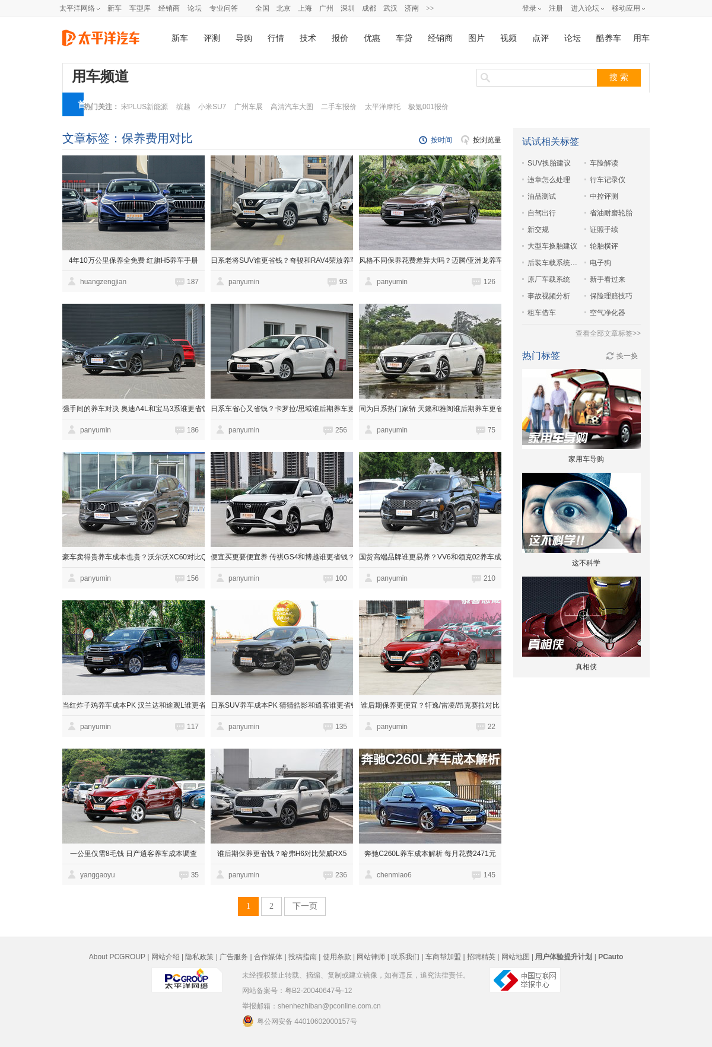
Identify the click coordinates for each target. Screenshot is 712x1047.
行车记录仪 (607, 180)
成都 (369, 8)
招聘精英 (481, 957)
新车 (114, 8)
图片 (476, 38)
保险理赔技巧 (611, 296)
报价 (340, 38)
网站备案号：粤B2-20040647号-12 (297, 990)
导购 (244, 38)
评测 (212, 38)
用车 (641, 38)
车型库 (140, 8)
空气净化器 (607, 312)
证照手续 (604, 229)
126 (489, 282)
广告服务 (234, 957)
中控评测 (604, 196)
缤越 (183, 107)
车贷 (404, 38)
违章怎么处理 (548, 180)
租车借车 (541, 312)
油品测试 (541, 196)
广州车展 (248, 107)
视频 (508, 38)
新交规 (538, 229)
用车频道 (100, 76)
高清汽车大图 (292, 107)
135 (341, 727)
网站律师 (371, 957)
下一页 (305, 906)
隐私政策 (199, 957)
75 (491, 430)
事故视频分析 (548, 296)
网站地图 (515, 957)
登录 (529, 8)
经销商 (169, 8)
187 (193, 282)
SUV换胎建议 (549, 163)
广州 (326, 8)
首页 (82, 108)
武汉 (390, 8)
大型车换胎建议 (552, 246)
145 (489, 875)
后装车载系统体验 (552, 263)
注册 (556, 8)
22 (491, 727)
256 (341, 430)
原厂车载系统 (548, 279)
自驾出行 (541, 213)
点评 (540, 38)
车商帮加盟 (443, 957)
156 (193, 578)
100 (341, 578)
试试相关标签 (550, 141)
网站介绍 (165, 957)
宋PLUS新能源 (144, 107)
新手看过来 (607, 279)
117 (193, 727)
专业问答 (223, 8)
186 (193, 430)
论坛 (194, 8)
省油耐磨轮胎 (611, 213)
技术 (308, 38)
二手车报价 (339, 107)
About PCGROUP (117, 957)
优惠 (372, 38)
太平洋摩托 (383, 107)
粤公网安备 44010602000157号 (299, 1021)
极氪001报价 (428, 107)
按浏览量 (487, 140)
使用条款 (337, 957)
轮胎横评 (604, 246)
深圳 (348, 8)
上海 (305, 8)
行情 (276, 38)
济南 (412, 8)
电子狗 (600, 263)
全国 (262, 8)
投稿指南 (302, 957)
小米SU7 (212, 107)
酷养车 (608, 38)
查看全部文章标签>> (608, 333)
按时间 (441, 140)
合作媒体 (268, 957)
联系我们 (405, 957)
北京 (283, 8)
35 (195, 875)
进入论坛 (585, 8)
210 (489, 578)
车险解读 (604, 163)
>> (430, 8)
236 (341, 875)
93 (343, 282)
